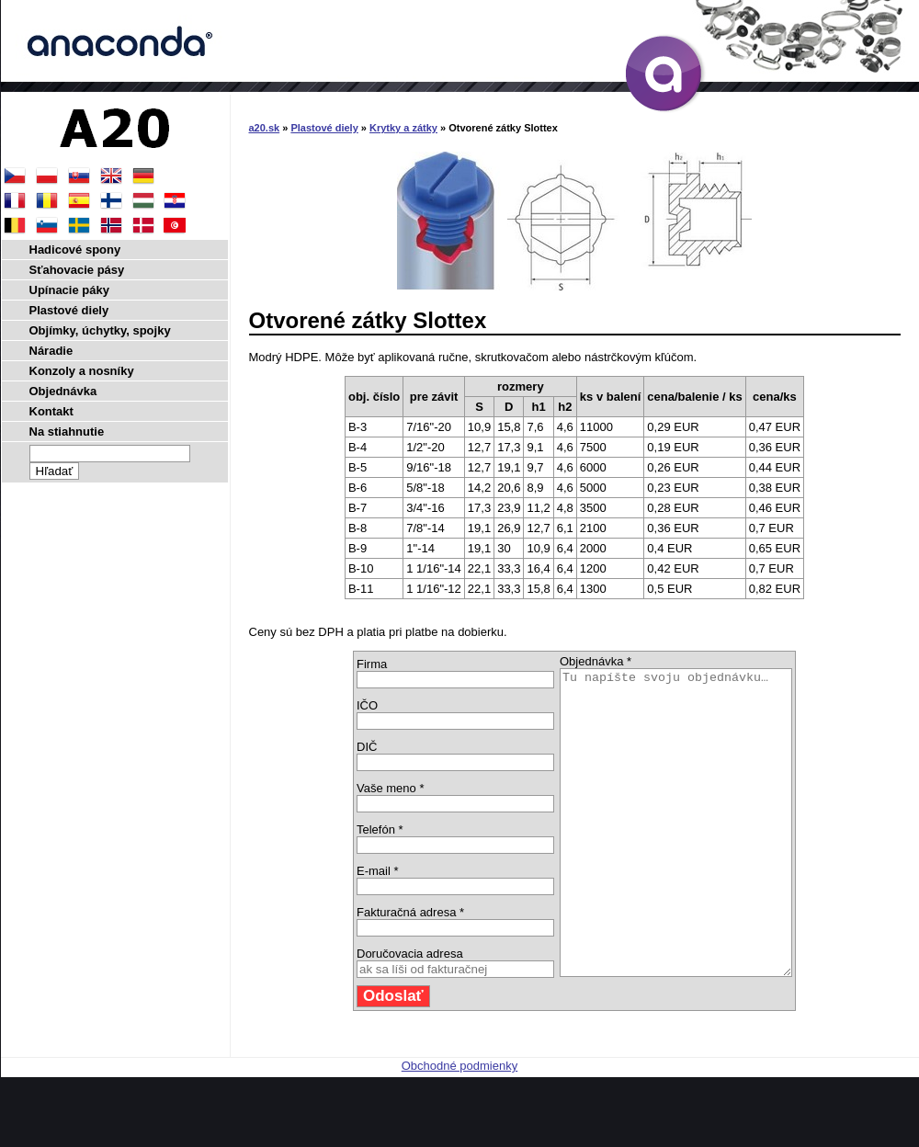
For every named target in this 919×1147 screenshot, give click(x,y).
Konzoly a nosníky (81, 371)
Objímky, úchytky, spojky (100, 330)
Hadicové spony (75, 249)
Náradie (51, 351)
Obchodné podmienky (459, 1126)
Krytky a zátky (403, 127)
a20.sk (264, 127)
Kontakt (51, 411)
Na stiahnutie (67, 431)
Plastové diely (323, 127)
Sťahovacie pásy (77, 270)
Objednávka (63, 391)
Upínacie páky (69, 290)
